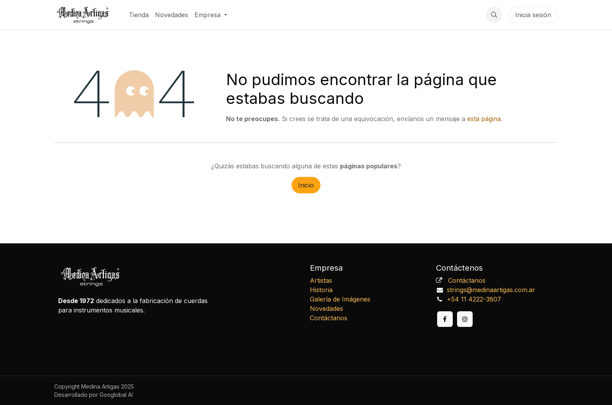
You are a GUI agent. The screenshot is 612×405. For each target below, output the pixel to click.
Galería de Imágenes (340, 299)
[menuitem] (139, 15)
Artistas (321, 280)
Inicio (306, 185)
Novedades (326, 308)
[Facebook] (445, 319)
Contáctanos (328, 318)
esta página (484, 119)
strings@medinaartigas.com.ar (491, 290)
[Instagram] (465, 319)
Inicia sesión (533, 15)
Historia (321, 290)
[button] (494, 15)
